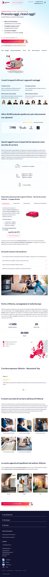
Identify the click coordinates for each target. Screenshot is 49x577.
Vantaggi (7, 50)
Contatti (3, 570)
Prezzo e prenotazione (17, 2)
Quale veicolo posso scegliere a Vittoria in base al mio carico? (24, 260)
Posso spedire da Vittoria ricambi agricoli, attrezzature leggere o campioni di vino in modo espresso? (24, 256)
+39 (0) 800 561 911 (6, 544)
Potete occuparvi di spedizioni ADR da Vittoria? (24, 264)
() (39, 1)
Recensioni (44, 50)
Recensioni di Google (38, 122)
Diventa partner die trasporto (8, 534)
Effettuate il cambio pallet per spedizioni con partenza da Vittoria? (24, 268)
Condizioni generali (10, 570)
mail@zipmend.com (38, 3)
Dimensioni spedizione (16, 50)
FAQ (29, 50)
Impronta (24, 570)
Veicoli (24, 50)
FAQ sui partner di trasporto (8, 537)
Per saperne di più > (29, 97)
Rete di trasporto (36, 50)
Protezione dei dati (18, 570)
